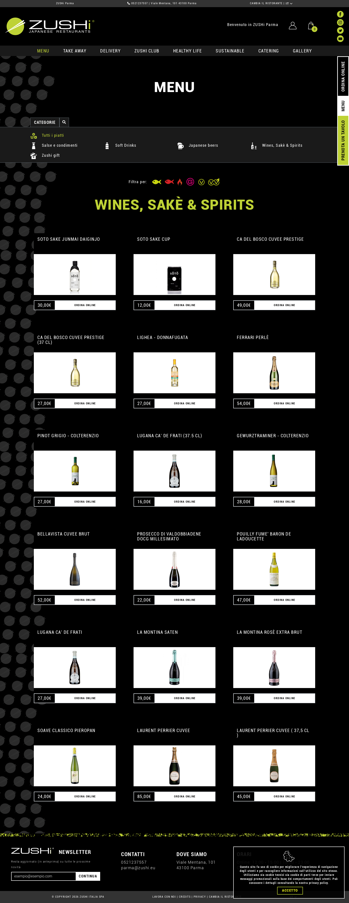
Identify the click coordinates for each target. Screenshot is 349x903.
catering (268, 51)
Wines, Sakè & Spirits (276, 145)
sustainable (230, 51)
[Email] (43, 876)
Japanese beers (197, 145)
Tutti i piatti (47, 135)
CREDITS (185, 896)
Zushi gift (45, 155)
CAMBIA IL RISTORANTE (266, 3)
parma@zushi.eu (138, 867)
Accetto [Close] (290, 890)
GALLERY (302, 51)
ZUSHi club (146, 51)
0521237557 (139, 3)
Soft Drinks (120, 145)
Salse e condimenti (54, 145)
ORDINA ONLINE (343, 76)
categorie (45, 122)
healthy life (187, 51)
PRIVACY (200, 896)
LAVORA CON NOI (164, 896)
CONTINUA (88, 876)
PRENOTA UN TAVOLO (343, 140)
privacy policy (318, 883)
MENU (43, 51)
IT (289, 3)
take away (75, 51)
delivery (110, 51)
